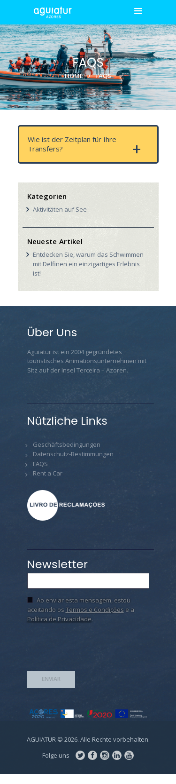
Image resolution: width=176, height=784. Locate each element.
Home (74, 75)
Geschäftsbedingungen (66, 444)
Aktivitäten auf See (60, 209)
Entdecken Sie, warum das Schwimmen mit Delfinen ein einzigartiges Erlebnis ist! (88, 263)
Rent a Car (47, 473)
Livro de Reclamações (69, 505)
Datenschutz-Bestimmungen (73, 454)
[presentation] (98, 649)
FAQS (40, 463)
